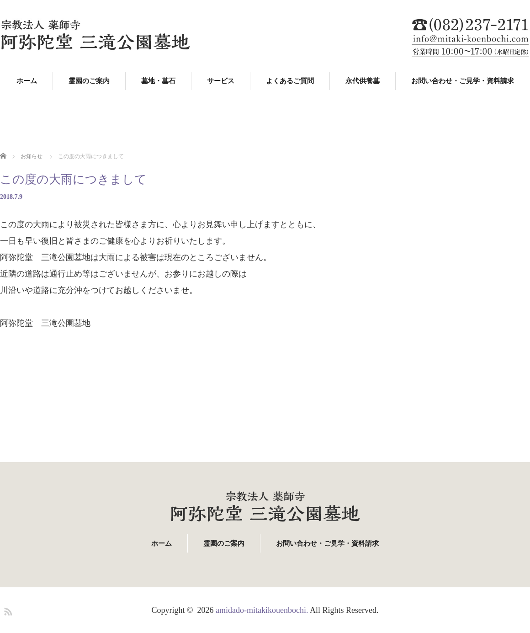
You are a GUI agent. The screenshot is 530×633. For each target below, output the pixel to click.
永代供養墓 (362, 81)
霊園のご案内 (89, 81)
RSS (7, 610)
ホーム (26, 81)
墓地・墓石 (158, 81)
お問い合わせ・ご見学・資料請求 (462, 81)
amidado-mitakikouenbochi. (262, 610)
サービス (220, 81)
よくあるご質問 (290, 81)
